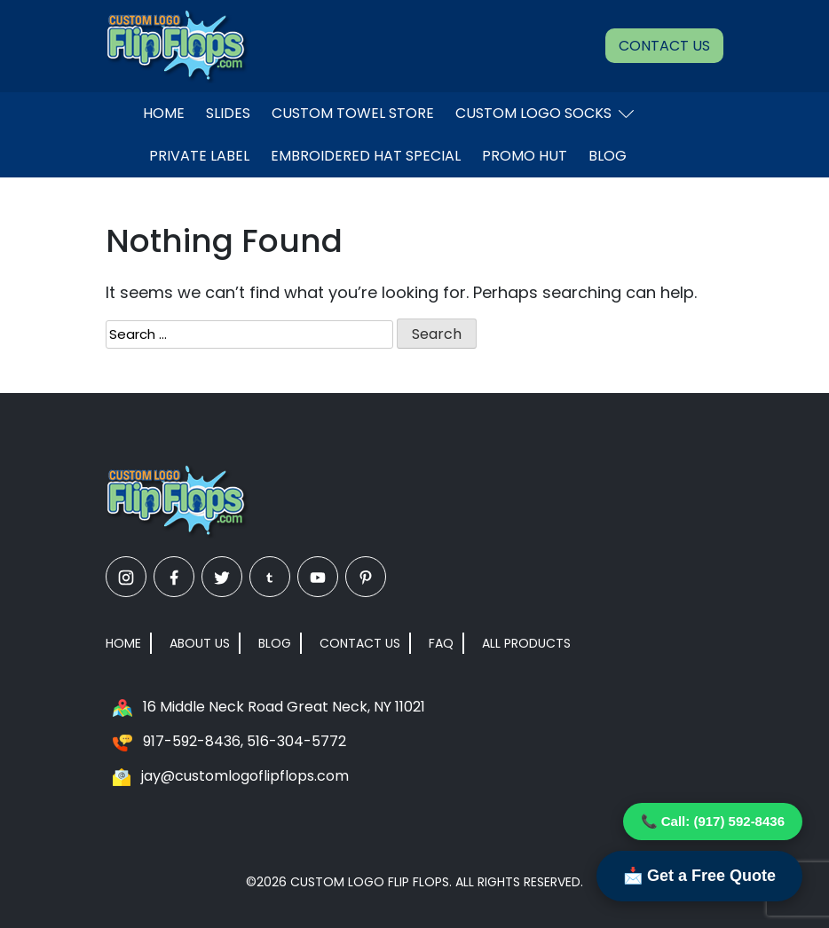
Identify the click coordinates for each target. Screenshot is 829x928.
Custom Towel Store (353, 113)
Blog (607, 155)
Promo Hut (524, 155)
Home (164, 113)
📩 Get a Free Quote (699, 876)
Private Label (199, 155)
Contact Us (664, 45)
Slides (228, 113)
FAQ (441, 643)
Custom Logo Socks (544, 113)
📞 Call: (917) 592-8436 (713, 821)
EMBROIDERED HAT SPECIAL (366, 155)
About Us (200, 643)
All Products (526, 643)
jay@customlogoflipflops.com (245, 776)
